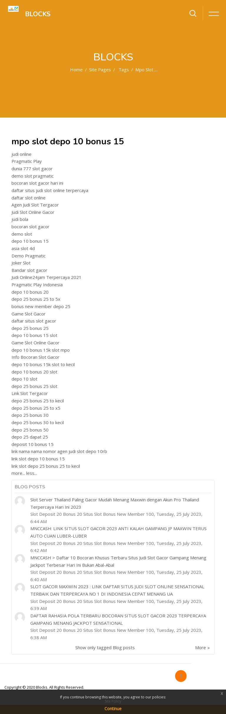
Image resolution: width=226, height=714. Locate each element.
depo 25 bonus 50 (30, 430)
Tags (124, 69)
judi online (21, 154)
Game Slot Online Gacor (35, 343)
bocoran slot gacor (30, 226)
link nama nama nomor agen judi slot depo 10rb (59, 451)
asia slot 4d (23, 248)
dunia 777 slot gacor (32, 168)
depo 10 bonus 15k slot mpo (40, 350)
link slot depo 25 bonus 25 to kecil (45, 466)
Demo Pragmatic (28, 256)
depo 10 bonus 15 (30, 241)
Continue (113, 708)
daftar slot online (28, 198)
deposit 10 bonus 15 (32, 444)
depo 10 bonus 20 (30, 292)
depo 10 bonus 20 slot (34, 372)
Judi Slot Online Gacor (32, 212)
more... (18, 473)
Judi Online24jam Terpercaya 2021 (46, 277)
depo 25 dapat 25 (29, 437)
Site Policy (113, 701)
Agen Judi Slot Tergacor (35, 205)
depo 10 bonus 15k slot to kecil (43, 364)
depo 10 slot (24, 379)
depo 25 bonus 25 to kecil (37, 401)
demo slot (21, 234)
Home (76, 69)
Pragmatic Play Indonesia (37, 284)
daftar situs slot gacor (33, 321)
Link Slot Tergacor (29, 393)
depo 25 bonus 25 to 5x (35, 299)
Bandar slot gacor (29, 270)
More (200, 647)
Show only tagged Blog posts (105, 647)
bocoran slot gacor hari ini (37, 183)
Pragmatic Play (26, 161)
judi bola (19, 219)
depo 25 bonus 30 (30, 415)
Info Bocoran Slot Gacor (35, 357)
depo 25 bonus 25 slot (34, 386)
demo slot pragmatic (32, 176)
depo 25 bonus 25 (30, 328)
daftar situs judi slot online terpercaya (49, 190)
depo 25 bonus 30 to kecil (37, 422)
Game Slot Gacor (28, 314)
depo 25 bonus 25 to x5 (35, 408)
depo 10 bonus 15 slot (34, 335)
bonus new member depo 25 (40, 306)
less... (31, 473)
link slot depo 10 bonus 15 (38, 459)
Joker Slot (21, 263)
